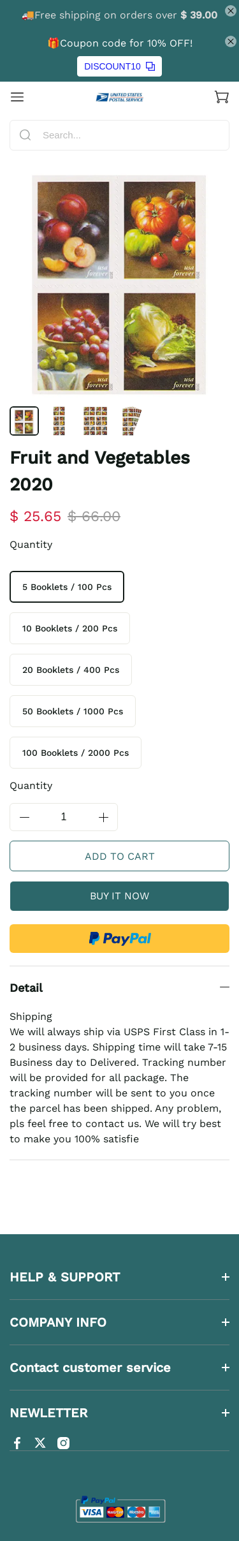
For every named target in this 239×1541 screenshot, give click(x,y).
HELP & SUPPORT (65, 1277)
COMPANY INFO (58, 1322)
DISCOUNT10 (119, 66)
